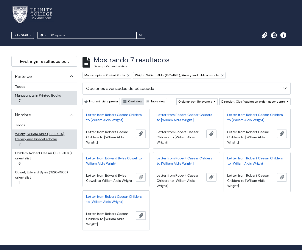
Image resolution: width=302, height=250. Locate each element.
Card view (132, 101)
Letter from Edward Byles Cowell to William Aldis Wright (114, 161)
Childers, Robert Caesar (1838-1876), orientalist (43, 158)
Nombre (23, 115)
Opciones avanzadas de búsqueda (120, 88)
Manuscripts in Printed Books (38, 98)
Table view (155, 101)
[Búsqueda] (93, 35)
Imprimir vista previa (101, 101)
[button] (264, 35)
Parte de (23, 76)
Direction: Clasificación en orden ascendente (253, 101)
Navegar (21, 35)
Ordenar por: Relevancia (195, 101)
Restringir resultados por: (44, 61)
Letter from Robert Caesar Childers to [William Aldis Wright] (114, 117)
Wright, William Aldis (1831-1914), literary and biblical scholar (40, 139)
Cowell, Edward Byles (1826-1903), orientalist (41, 177)
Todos (20, 86)
